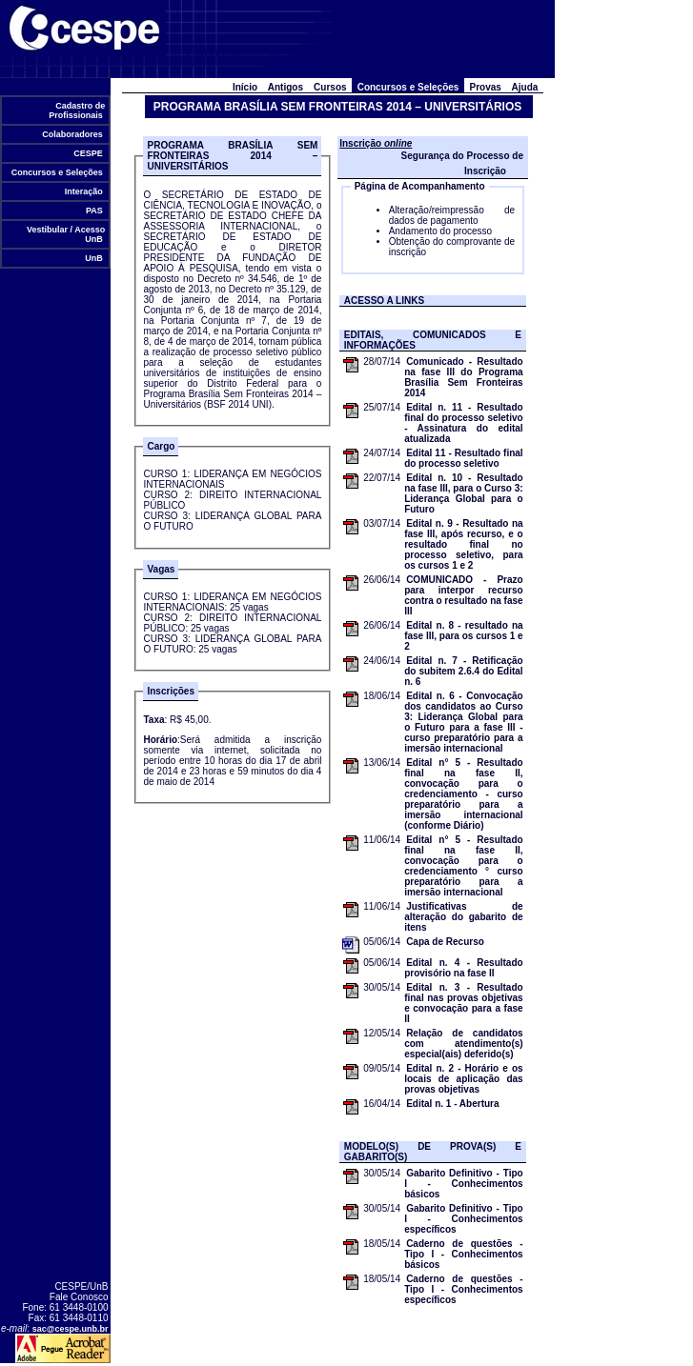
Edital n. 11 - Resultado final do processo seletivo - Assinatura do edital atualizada (463, 423)
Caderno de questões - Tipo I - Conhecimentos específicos (463, 1289)
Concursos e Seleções (57, 172)
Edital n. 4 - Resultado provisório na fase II (463, 967)
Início (244, 87)
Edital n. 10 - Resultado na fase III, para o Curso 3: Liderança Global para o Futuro (463, 493)
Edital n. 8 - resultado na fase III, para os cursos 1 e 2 (463, 636)
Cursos (331, 87)
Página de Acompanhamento (420, 186)
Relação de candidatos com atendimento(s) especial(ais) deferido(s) (463, 1043)
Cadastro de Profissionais (77, 110)
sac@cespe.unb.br (70, 1329)
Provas (485, 87)
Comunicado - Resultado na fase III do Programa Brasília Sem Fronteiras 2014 (463, 377)
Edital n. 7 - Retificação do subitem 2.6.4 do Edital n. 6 (463, 671)
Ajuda (524, 87)
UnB (94, 258)
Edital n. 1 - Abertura (452, 1103)
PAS (94, 210)
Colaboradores (73, 134)
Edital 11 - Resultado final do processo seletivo (463, 458)
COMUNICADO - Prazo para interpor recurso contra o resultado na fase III (463, 595)
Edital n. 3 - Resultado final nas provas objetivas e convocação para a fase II (463, 1003)
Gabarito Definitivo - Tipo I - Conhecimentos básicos (463, 1183)
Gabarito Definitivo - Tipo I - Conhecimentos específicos (463, 1219)
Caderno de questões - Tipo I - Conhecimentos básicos (463, 1254)
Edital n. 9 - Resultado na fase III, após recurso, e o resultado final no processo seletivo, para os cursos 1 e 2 (463, 544)
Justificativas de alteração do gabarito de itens (463, 917)
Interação (83, 191)
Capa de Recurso (445, 941)
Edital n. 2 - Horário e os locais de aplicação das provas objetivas (463, 1079)
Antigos (286, 87)
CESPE (88, 153)
